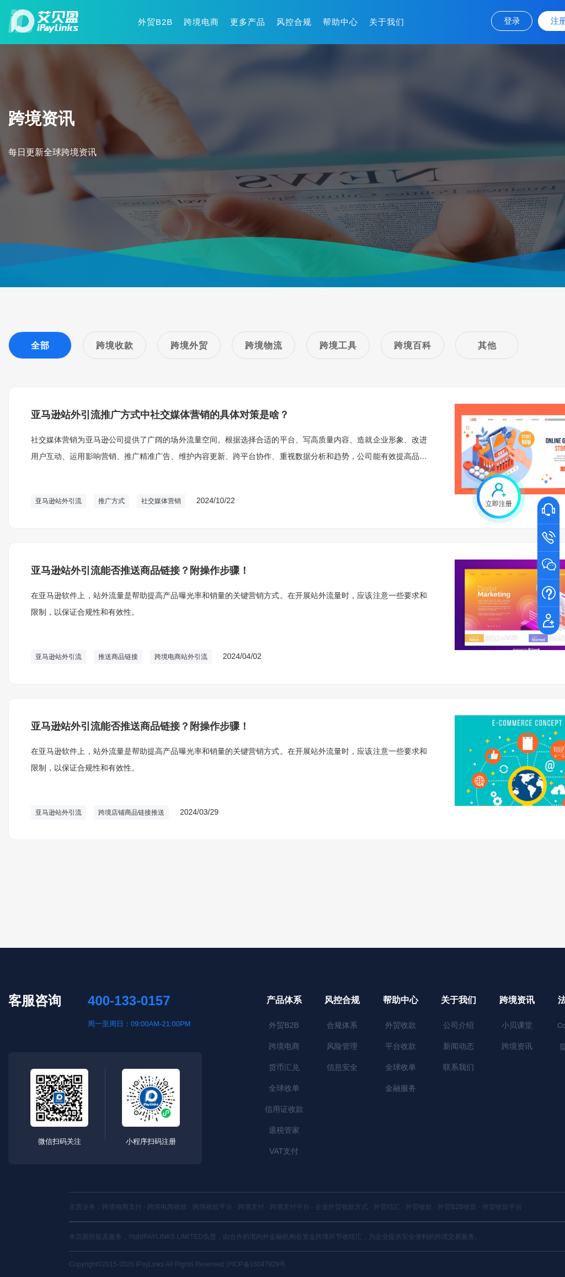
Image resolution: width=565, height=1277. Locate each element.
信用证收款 (284, 1109)
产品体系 (284, 1000)
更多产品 (247, 22)
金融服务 (400, 1088)
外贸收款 (400, 1025)
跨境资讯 (517, 1000)
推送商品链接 (118, 657)
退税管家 (284, 1130)
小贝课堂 (517, 1025)
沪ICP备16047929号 (256, 1264)
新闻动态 (458, 1046)
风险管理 (342, 1046)
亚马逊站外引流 (58, 501)
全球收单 (284, 1088)
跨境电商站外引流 (180, 657)
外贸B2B (155, 22)
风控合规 (294, 22)
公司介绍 (458, 1025)
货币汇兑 (284, 1067)
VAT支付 (284, 1151)
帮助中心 (340, 22)
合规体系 (342, 1025)
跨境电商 (201, 22)
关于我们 (386, 22)
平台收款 (400, 1046)
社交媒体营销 (161, 501)
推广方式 (111, 501)
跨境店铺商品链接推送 (131, 812)
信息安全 (342, 1067)
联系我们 (458, 1067)
